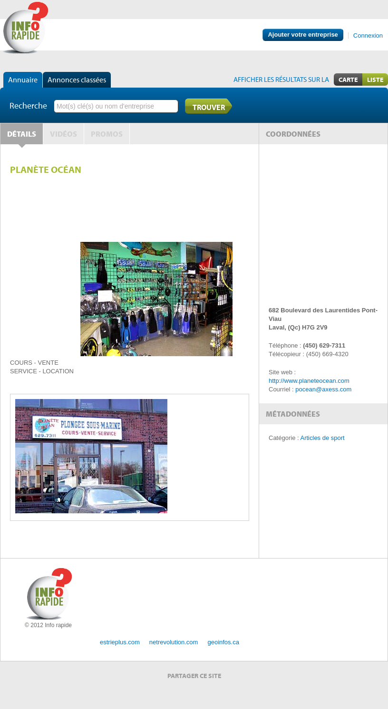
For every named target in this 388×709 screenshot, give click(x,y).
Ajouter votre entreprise (303, 34)
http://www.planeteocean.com (309, 380)
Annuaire (23, 79)
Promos (107, 134)
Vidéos (63, 134)
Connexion (368, 35)
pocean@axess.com (323, 389)
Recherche (28, 105)
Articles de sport (323, 437)
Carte (348, 79)
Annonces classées (77, 79)
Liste (375, 79)
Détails (21, 134)
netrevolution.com (173, 642)
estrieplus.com (120, 642)
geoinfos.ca (223, 642)
